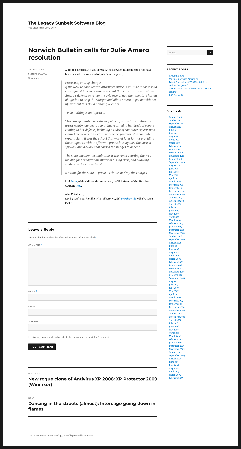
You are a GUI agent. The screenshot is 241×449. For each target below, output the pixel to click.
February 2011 (176, 146)
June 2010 (174, 172)
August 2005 (175, 358)
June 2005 (174, 365)
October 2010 (175, 159)
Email (33, 306)
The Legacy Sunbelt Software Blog (67, 23)
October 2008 (175, 236)
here (74, 181)
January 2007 (175, 304)
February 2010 (176, 185)
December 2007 (176, 268)
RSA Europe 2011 (177, 95)
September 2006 (177, 317)
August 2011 (175, 127)
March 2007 (175, 297)
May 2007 (174, 291)
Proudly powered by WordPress (79, 435)
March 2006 (175, 336)
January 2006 (175, 342)
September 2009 (177, 201)
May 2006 (174, 329)
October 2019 (175, 117)
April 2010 (174, 178)
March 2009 (175, 220)
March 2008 (175, 259)
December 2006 (177, 307)
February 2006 (176, 339)
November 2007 (177, 272)
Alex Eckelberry (36, 69)
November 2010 (176, 156)
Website (33, 321)
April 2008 (174, 255)
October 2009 (175, 197)
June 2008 (174, 249)
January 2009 (175, 226)
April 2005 (174, 371)
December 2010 (176, 152)
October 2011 (175, 120)
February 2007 (176, 300)
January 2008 (175, 265)
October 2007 (175, 275)
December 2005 (176, 346)
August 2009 (175, 204)
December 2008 (176, 230)
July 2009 (173, 207)
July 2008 (173, 246)
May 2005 (174, 368)
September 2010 (177, 162)
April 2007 (174, 294)
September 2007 (177, 278)
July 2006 (173, 323)
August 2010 (175, 165)
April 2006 (174, 333)
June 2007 (174, 288)
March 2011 (174, 143)
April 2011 (174, 139)
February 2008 (176, 262)
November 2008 (177, 233)
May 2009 (174, 214)
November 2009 (177, 194)
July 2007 (173, 284)
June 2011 (173, 133)
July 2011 (173, 130)
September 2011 (176, 123)
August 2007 (175, 281)
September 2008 (177, 239)
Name (32, 291)
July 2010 (173, 168)
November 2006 (177, 310)
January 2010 (175, 188)
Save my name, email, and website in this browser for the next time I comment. (71, 337)
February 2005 (176, 378)
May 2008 (174, 252)
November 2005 (177, 349)
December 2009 (177, 191)
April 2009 (174, 217)
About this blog (176, 76)
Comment (35, 245)
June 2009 (174, 210)
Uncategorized (35, 78)
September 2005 (177, 355)
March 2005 (175, 375)
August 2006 (175, 320)
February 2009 (176, 223)
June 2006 (174, 326)
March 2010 (175, 181)
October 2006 (175, 313)
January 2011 (175, 149)
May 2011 (173, 136)
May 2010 (173, 175)
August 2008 (175, 243)
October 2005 (175, 352)
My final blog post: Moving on (183, 79)
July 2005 (173, 362)
